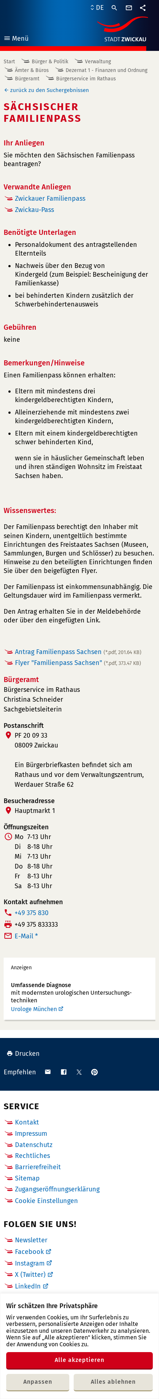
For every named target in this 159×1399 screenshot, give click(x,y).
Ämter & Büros (32, 70)
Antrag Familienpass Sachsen (78, 652)
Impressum (31, 1134)
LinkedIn (28, 1286)
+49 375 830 (32, 913)
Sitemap (27, 1178)
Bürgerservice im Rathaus (86, 79)
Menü (15, 39)
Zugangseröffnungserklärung (57, 1189)
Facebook (29, 1252)
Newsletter (31, 1240)
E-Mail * (26, 936)
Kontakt (27, 1122)
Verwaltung (98, 62)
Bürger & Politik (50, 62)
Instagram (29, 1263)
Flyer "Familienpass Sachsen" (78, 663)
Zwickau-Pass (34, 210)
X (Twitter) (30, 1275)
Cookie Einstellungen (46, 1201)
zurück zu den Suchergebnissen (49, 90)
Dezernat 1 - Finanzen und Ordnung (106, 70)
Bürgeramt (27, 79)
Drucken (23, 1054)
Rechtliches (32, 1156)
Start (9, 62)
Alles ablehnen (113, 1381)
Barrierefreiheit (38, 1167)
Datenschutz (34, 1145)
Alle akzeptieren (79, 1359)
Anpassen (37, 1381)
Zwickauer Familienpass (50, 199)
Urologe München (34, 1009)
